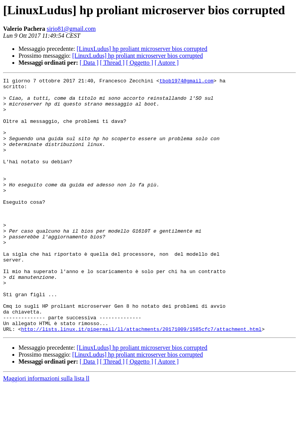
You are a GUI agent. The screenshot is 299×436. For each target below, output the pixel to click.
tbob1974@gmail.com (186, 81)
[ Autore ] (166, 62)
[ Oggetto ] (139, 62)
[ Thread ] (112, 62)
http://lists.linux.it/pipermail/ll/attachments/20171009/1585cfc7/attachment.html (141, 379)
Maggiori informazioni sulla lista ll (46, 429)
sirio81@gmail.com (71, 28)
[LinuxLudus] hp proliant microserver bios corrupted (142, 48)
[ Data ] (89, 62)
